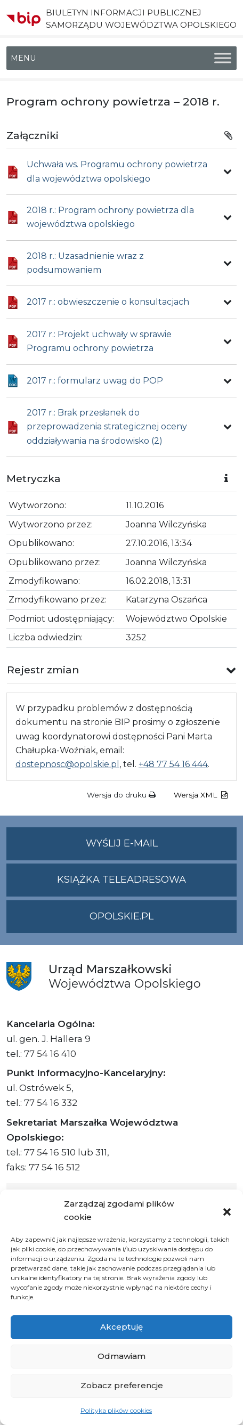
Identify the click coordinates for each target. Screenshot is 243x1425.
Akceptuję (121, 1327)
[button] (227, 1211)
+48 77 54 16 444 (173, 764)
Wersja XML (201, 795)
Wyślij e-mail (161, 847)
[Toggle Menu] (222, 58)
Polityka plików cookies (116, 1410)
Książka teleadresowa (121, 879)
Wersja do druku (121, 795)
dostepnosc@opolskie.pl (67, 764)
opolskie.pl (121, 916)
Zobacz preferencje (121, 1385)
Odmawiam (121, 1356)
